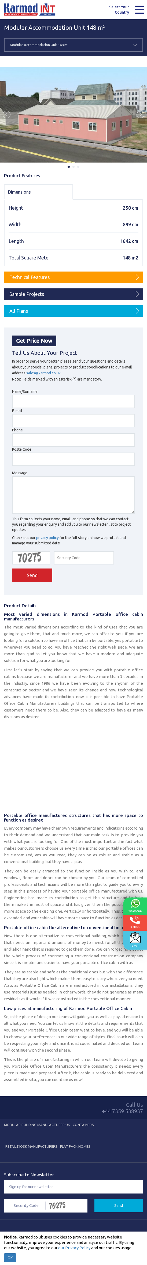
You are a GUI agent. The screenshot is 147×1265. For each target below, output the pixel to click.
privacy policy (47, 538)
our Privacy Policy (74, 1247)
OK (10, 1258)
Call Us (135, 922)
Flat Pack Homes (75, 1146)
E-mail (135, 939)
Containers (83, 1125)
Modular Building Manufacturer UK (37, 1125)
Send (32, 575)
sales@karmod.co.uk (43, 373)
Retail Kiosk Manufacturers (31, 1146)
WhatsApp (135, 905)
